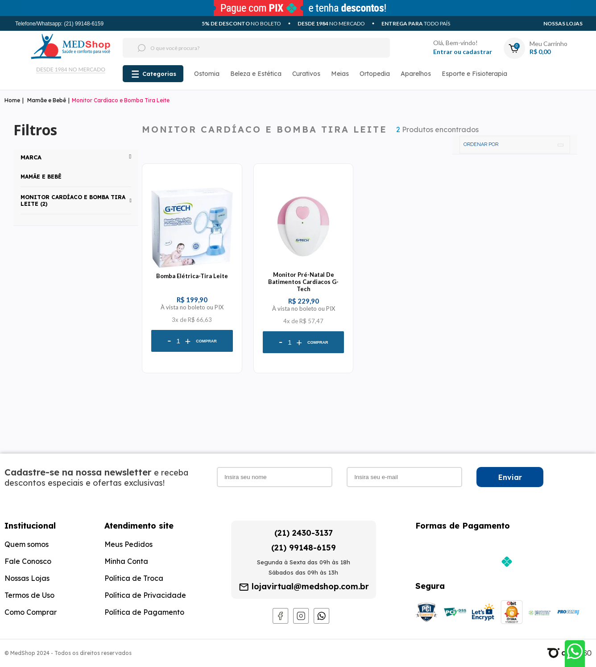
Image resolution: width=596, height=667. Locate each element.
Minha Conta (126, 561)
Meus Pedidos (128, 544)
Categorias (159, 73)
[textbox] (240, 48)
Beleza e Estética (255, 74)
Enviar (510, 477)
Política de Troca (133, 578)
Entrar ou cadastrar (462, 51)
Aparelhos (416, 74)
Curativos (306, 74)
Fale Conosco (27, 561)
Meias (340, 74)
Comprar (206, 341)
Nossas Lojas (563, 23)
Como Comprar (30, 612)
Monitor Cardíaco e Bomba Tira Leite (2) (73, 200)
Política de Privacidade (145, 595)
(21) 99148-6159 (303, 547)
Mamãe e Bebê (46, 100)
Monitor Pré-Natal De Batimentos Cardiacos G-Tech (303, 281)
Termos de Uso (29, 595)
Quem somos (26, 544)
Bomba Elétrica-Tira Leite (192, 275)
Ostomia (206, 74)
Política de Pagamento (144, 612)
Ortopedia (375, 74)
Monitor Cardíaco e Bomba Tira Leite (121, 100)
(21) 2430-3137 (303, 533)
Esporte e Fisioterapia (474, 74)
